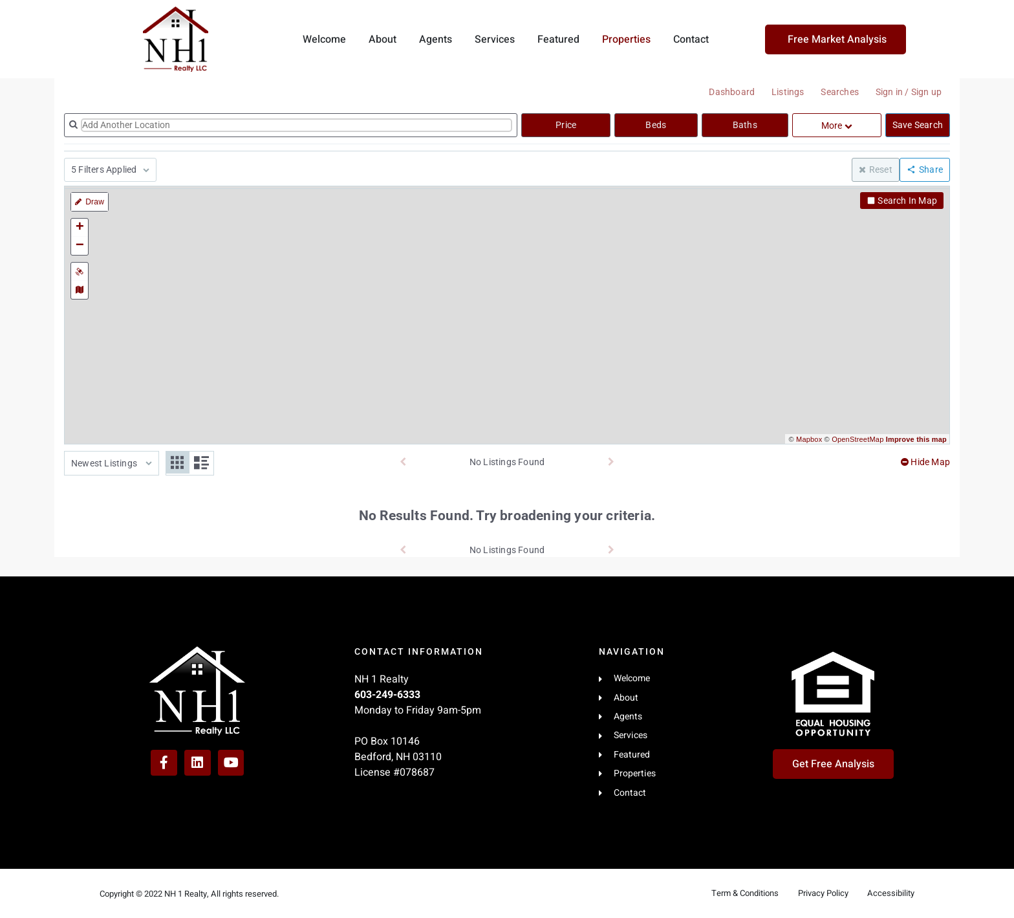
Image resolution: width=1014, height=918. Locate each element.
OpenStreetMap (857, 439)
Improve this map (916, 439)
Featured (558, 39)
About (382, 39)
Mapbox (809, 439)
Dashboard (723, 92)
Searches (836, 92)
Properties (626, 39)
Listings (780, 92)
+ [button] (80, 228)
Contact (691, 39)
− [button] (80, 246)
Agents (435, 39)
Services (495, 39)
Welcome (324, 39)
